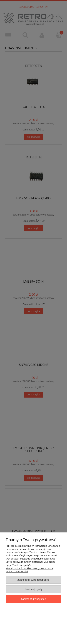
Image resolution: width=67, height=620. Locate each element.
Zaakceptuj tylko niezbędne (33, 579)
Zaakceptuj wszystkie (33, 598)
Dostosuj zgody (34, 589)
